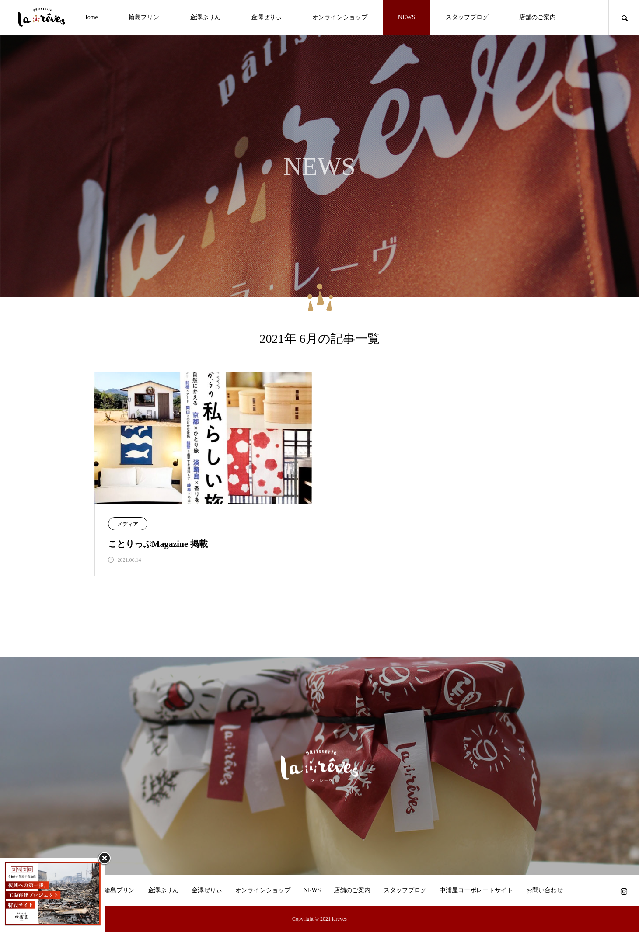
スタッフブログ (467, 17)
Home (90, 17)
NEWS (407, 17)
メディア (127, 524)
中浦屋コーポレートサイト (476, 890)
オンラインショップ (339, 17)
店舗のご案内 (537, 17)
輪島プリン (144, 17)
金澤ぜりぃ (266, 17)
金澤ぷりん (205, 17)
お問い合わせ (544, 890)
